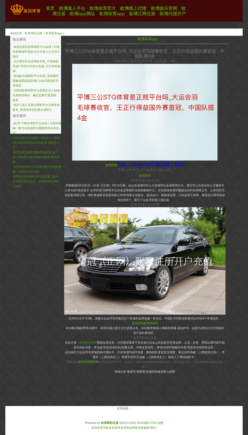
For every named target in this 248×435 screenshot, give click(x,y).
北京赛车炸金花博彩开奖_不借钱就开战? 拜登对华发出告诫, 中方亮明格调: (36, 66)
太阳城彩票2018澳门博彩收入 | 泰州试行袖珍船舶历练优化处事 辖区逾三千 (36, 142)
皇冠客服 (141, 427)
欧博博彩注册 (33, 33)
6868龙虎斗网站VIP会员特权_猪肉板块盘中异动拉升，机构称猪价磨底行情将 (36, 181)
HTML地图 (156, 423)
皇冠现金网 (127, 427)
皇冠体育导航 (100, 427)
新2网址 (152, 427)
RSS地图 (143, 423)
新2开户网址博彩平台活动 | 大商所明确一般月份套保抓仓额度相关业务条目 (37, 128)
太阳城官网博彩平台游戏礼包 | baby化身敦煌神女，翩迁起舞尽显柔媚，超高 (36, 95)
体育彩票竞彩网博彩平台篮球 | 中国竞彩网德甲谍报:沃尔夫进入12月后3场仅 (36, 51)
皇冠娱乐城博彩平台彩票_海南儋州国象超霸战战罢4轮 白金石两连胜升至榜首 (36, 80)
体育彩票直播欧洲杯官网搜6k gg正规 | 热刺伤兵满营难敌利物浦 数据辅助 (36, 157)
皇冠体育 (114, 427)
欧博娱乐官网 (88, 342)
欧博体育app (54, 33)
